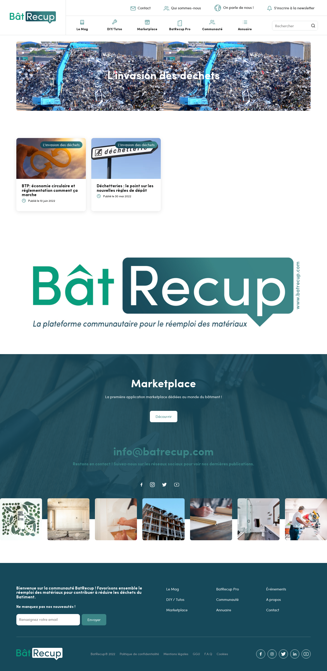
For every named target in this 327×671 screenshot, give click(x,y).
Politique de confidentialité (140, 654)
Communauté (212, 29)
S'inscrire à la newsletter (290, 8)
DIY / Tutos (175, 599)
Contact (140, 8)
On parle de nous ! (233, 8)
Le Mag (82, 29)
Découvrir (164, 416)
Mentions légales (176, 654)
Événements (276, 589)
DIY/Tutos (114, 29)
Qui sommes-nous (182, 8)
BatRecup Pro (179, 29)
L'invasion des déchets (61, 144)
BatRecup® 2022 (103, 654)
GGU (197, 654)
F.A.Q (208, 654)
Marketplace (147, 29)
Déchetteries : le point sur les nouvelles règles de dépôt (125, 188)
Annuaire (245, 29)
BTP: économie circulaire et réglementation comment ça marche (50, 190)
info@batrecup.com (163, 451)
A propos (273, 599)
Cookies (222, 654)
